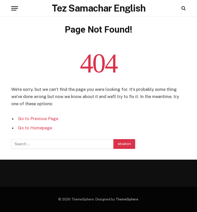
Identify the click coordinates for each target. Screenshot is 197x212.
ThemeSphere (127, 199)
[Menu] (14, 8)
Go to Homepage (35, 127)
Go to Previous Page (38, 118)
